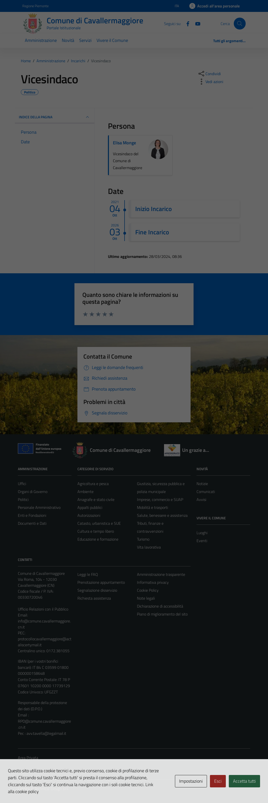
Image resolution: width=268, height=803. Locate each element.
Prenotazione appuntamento (101, 582)
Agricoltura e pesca (93, 484)
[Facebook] (186, 23)
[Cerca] (240, 24)
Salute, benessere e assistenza (162, 515)
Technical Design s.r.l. (51, 789)
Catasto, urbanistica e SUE (99, 523)
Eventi (202, 541)
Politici (23, 499)
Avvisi (201, 499)
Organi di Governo (32, 491)
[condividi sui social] (209, 74)
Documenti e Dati (32, 523)
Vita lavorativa (149, 547)
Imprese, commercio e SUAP (160, 499)
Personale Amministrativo (39, 507)
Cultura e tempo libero (95, 531)
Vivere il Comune (112, 40)
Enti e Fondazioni (32, 515)
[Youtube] (196, 23)
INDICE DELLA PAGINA (54, 117)
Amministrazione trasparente (161, 574)
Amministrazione (41, 40)
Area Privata (28, 758)
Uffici (22, 484)
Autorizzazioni (88, 515)
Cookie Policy (148, 590)
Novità (68, 40)
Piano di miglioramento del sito (162, 614)
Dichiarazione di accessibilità (160, 606)
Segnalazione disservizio (97, 590)
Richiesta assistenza (94, 598)
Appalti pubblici (89, 507)
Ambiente (85, 491)
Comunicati (206, 491)
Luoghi (202, 533)
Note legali (146, 598)
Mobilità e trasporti (152, 507)
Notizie (202, 484)
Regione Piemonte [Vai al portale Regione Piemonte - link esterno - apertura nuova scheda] (35, 5)
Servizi (85, 40)
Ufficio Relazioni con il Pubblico (43, 609)
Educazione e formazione (97, 539)
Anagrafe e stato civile (95, 499)
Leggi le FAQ (87, 574)
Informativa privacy (153, 582)
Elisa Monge (124, 142)
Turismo (143, 539)
